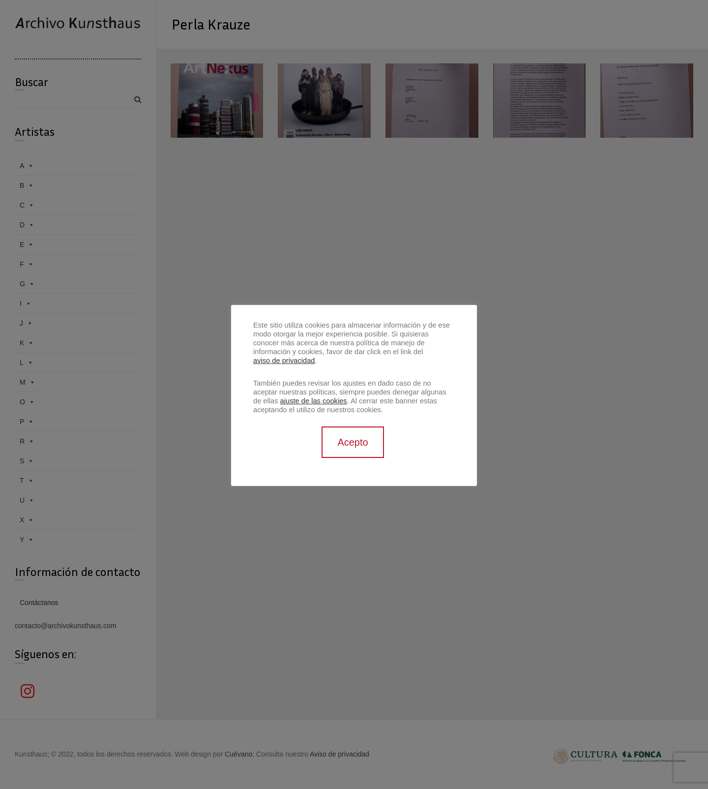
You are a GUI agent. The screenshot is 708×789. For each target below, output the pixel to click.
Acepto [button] (352, 442)
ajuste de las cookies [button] (313, 401)
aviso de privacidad (284, 360)
